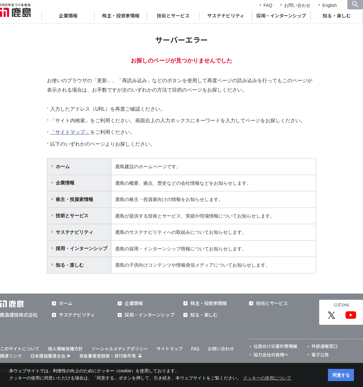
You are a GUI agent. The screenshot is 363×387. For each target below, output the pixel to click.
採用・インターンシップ (281, 16)
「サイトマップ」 (70, 132)
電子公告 (320, 354)
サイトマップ (169, 348)
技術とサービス (173, 16)
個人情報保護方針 (65, 348)
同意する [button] (341, 375)
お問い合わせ (297, 5)
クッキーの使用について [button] (267, 377)
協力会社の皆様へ (271, 354)
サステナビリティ (225, 16)
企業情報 (68, 16)
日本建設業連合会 (50, 356)
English (329, 5)
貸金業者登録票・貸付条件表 (107, 356)
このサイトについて (19, 348)
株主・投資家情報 (121, 16)
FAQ (267, 5)
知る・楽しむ (337, 16)
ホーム (63, 166)
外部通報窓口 (324, 346)
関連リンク (11, 356)
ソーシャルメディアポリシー (119, 348)
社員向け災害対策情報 (275, 346)
